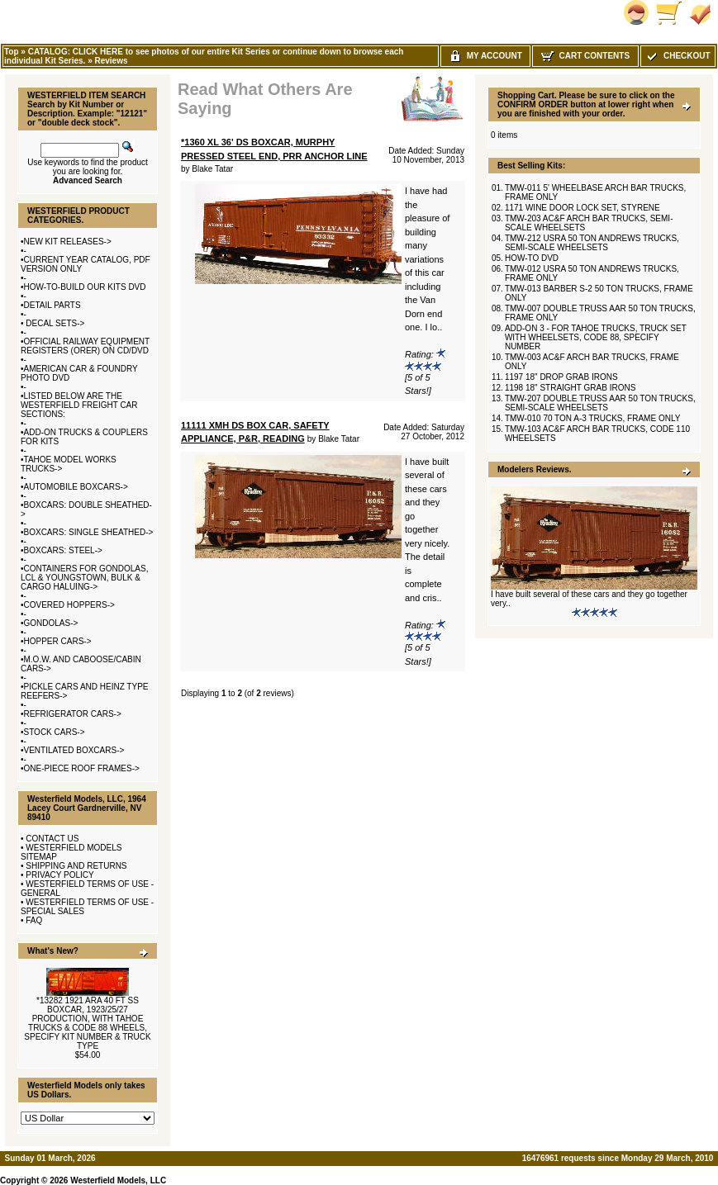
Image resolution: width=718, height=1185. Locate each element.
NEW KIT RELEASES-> (68, 241)
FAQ (34, 920)
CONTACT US (52, 838)
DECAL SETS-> (54, 323)
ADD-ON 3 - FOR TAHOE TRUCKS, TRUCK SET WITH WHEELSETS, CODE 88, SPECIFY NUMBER (596, 337)
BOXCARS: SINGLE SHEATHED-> (89, 532)
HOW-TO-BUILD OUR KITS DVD (85, 287)
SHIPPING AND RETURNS (76, 865)
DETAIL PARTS (52, 305)
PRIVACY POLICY (59, 874)
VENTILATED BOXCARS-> (74, 750)
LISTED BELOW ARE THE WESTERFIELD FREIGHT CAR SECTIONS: (79, 405)
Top (11, 51)
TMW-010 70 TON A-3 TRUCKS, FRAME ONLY (592, 418)
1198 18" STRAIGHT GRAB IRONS (570, 387)
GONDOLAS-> (51, 623)
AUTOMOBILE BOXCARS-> (76, 486)
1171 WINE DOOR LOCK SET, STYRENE (582, 207)
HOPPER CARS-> (58, 641)
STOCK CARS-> (54, 732)
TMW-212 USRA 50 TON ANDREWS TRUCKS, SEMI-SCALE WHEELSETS (592, 243)
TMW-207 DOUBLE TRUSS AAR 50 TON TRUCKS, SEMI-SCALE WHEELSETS (600, 403)
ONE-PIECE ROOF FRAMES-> (82, 768)
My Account (485, 55)
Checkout (677, 55)
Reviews (110, 60)
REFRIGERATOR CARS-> (72, 713)
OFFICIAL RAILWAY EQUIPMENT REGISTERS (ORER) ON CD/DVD (85, 346)
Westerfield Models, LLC (118, 1180)
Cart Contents (585, 55)
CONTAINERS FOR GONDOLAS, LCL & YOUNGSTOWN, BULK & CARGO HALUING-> (84, 577)
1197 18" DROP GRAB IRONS (561, 377)
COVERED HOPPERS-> (69, 604)
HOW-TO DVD (532, 258)
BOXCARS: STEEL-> (63, 550)
